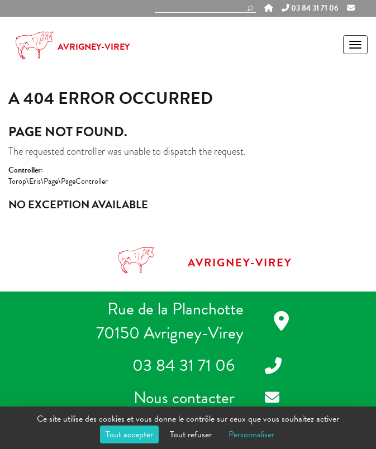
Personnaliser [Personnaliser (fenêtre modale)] (251, 434)
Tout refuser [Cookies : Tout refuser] (191, 434)
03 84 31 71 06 (310, 8)
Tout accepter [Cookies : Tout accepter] (129, 434)
